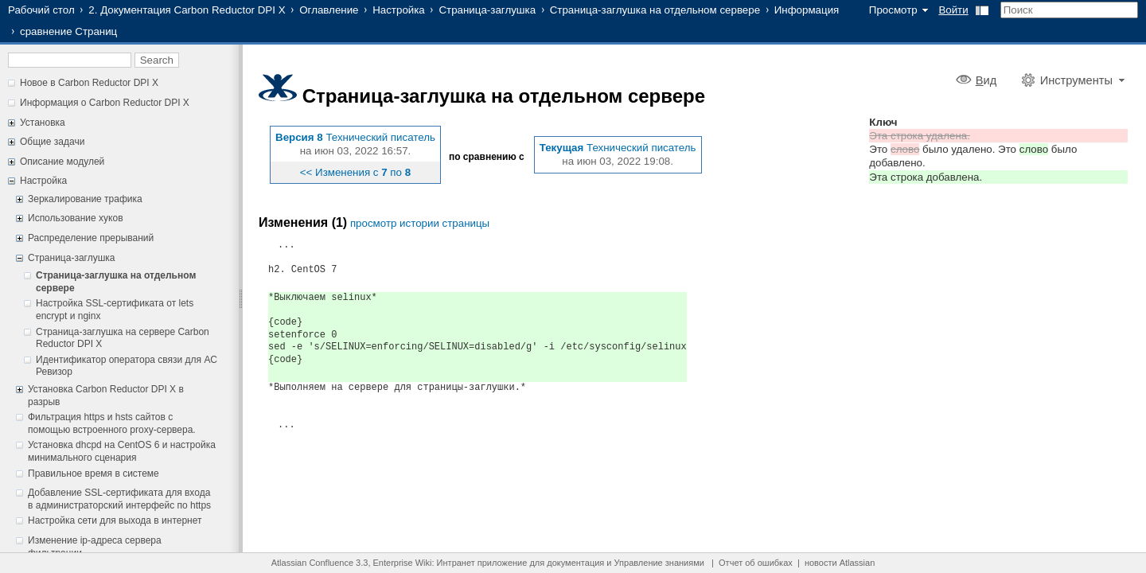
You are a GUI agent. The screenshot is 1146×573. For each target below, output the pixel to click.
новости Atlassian (840, 562)
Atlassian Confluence (312, 562)
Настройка (398, 10)
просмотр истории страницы (419, 223)
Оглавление (328, 10)
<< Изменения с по (355, 172)
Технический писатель (380, 137)
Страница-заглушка (487, 10)
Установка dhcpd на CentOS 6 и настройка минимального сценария (122, 451)
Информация (807, 10)
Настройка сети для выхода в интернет (114, 520)
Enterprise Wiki (402, 562)
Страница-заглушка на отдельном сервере (655, 10)
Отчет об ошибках (756, 562)
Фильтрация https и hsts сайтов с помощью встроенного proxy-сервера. (112, 423)
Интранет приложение (482, 562)
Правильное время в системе (93, 473)
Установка (42, 122)
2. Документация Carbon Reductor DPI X (186, 10)
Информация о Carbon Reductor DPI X (104, 102)
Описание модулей (62, 161)
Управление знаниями (659, 562)
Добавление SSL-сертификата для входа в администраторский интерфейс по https (119, 499)
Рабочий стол (41, 10)
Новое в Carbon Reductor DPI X (89, 82)
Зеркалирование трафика (85, 199)
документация (575, 562)
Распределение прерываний (91, 238)
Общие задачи (52, 141)
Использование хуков (75, 218)
